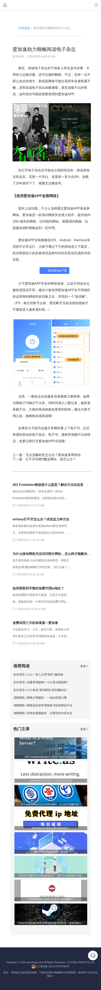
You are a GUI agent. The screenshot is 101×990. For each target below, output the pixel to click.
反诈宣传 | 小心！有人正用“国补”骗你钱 (38, 674)
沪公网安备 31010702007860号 (50, 966)
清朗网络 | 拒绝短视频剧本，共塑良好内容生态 (42, 713)
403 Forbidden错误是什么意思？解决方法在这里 (48, 484)
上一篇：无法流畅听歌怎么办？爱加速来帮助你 (47, 455)
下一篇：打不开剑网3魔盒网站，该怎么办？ (44, 459)
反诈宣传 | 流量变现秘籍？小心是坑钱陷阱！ (41, 682)
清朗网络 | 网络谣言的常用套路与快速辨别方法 (42, 705)
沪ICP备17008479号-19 (80, 962)
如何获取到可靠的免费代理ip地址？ (38, 588)
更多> (84, 666)
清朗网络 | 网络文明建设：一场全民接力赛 (40, 697)
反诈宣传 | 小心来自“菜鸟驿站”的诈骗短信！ (41, 690)
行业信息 (24, 28)
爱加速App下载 (57, 270)
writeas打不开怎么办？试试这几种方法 (41, 519)
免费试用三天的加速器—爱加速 (35, 623)
